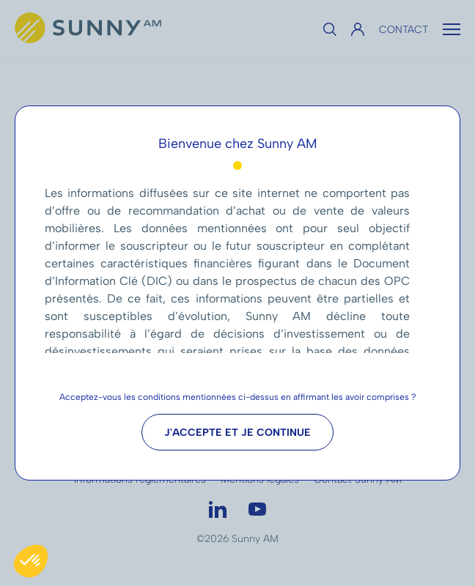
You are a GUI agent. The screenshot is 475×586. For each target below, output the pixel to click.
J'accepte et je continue (237, 432)
